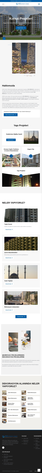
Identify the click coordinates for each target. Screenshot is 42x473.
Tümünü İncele (21, 316)
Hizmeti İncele (9, 229)
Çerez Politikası (37, 471)
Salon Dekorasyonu (12, 392)
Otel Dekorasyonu (12, 421)
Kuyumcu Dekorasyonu (13, 415)
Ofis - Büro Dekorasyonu (13, 409)
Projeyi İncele (21, 27)
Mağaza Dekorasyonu (32, 409)
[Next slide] (4, 38)
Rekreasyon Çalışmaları (11, 307)
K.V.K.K (30, 471)
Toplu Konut (8, 224)
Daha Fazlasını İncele (10, 114)
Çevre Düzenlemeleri (10, 252)
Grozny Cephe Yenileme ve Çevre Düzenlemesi (11, 149)
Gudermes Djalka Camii (14, 134)
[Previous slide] (1, 35)
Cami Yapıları (8, 281)
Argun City (30, 149)
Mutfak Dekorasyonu (32, 392)
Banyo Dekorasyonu (12, 398)
